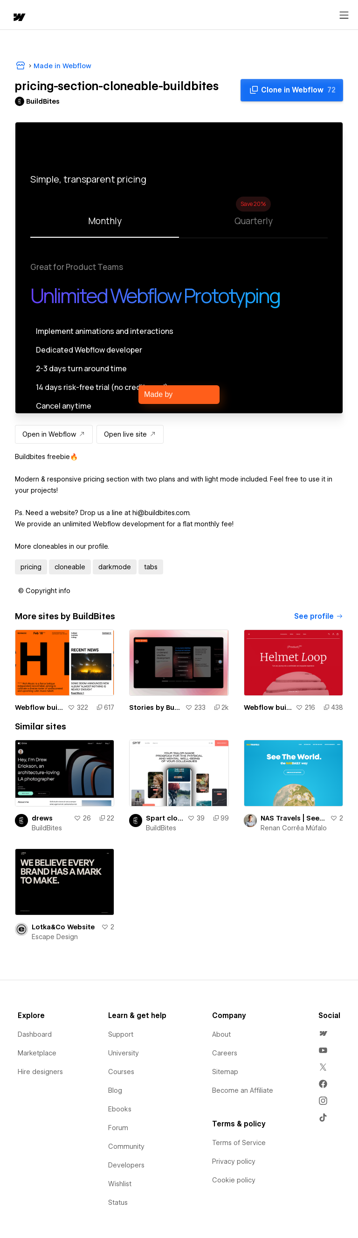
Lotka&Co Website (63, 927)
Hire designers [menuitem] (40, 1071)
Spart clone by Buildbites (164, 818)
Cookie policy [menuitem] (233, 1180)
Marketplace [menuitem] (37, 1053)
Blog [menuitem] (115, 1090)
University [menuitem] (123, 1053)
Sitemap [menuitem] (225, 1071)
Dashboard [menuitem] (35, 1034)
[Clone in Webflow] (292, 90)
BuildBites (47, 828)
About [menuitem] (221, 1034)
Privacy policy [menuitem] (233, 1161)
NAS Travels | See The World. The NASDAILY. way (293, 818)
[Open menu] (344, 15)
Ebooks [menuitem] (119, 1109)
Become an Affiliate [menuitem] (242, 1090)
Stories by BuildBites (155, 707)
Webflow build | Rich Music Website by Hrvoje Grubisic (39, 707)
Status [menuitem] (118, 1202)
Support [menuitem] (120, 1034)
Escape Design (55, 937)
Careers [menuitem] (224, 1053)
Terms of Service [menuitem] (239, 1142)
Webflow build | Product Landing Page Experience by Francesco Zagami (268, 707)
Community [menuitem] (126, 1146)
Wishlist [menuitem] (119, 1184)
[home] (18, 18)
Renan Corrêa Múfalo (294, 828)
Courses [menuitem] (121, 1071)
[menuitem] (323, 1033)
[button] (44, 591)
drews (42, 818)
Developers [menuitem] (126, 1165)
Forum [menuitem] (118, 1128)
